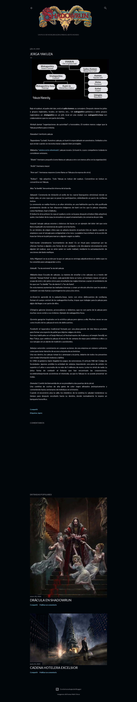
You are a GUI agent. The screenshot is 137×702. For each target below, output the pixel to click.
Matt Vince (76, 694)
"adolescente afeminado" (48, 150)
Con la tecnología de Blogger (68, 689)
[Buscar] (105, 7)
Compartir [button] (34, 409)
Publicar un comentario (48, 605)
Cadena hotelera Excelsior (54, 668)
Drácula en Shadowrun (50, 600)
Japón (40, 413)
